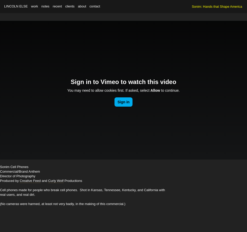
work (34, 6)
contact (95, 6)
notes (45, 6)
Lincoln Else (16, 6)
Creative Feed (30, 181)
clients (69, 6)
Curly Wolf (56, 181)
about (82, 6)
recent (57, 6)
